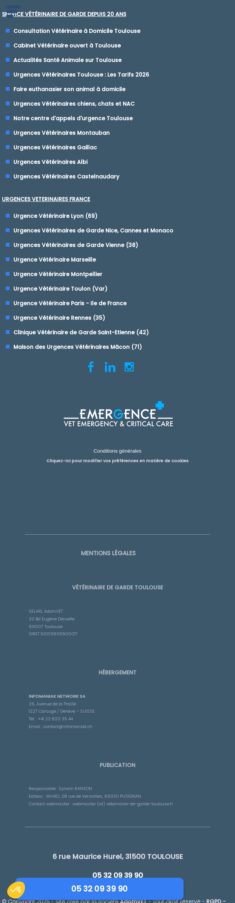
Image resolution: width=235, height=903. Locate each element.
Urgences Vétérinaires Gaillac (55, 148)
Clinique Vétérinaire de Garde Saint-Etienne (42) (81, 333)
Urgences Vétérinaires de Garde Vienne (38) (76, 246)
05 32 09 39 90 (117, 888)
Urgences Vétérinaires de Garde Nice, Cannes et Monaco (94, 231)
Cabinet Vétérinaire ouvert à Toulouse (67, 46)
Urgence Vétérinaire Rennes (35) (59, 318)
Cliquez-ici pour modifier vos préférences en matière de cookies (117, 466)
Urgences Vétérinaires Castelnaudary (67, 177)
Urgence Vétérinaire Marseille (55, 260)
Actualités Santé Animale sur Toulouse (68, 60)
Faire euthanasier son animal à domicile (70, 89)
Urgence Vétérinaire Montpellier (58, 275)
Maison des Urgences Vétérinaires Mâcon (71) (78, 348)
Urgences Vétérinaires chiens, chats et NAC (74, 104)
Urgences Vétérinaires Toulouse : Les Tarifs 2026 (82, 75)
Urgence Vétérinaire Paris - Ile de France (70, 304)
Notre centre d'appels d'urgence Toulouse (73, 119)
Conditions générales (117, 456)
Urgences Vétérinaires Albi (51, 162)
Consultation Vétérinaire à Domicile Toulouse (77, 31)
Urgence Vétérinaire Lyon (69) (56, 217)
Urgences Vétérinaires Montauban (62, 133)
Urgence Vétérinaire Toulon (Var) (61, 289)
